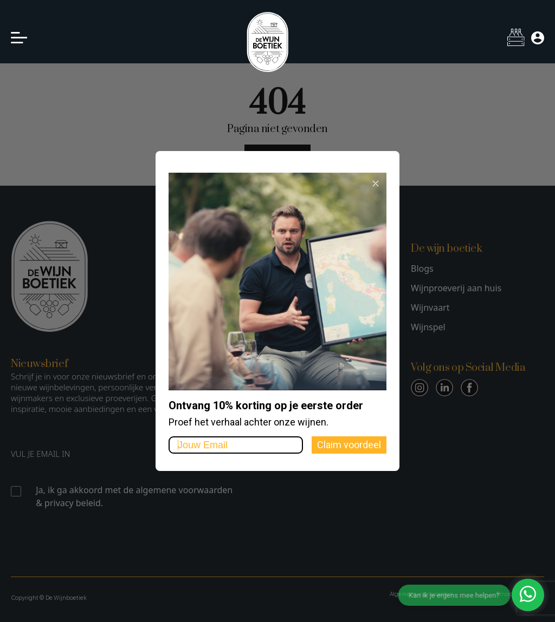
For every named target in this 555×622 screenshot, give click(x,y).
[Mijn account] (537, 37)
